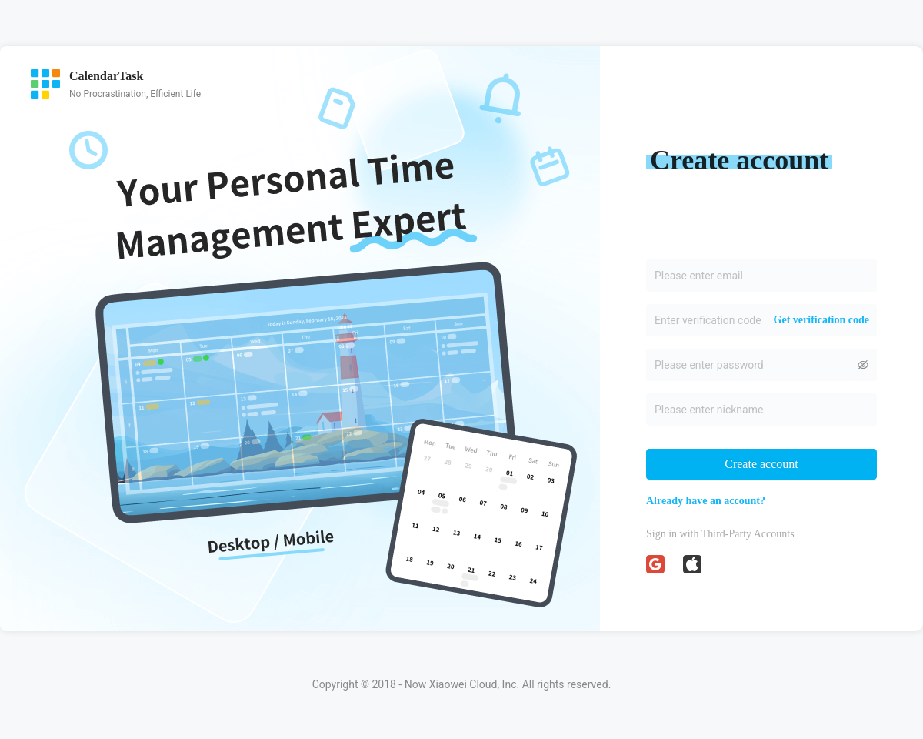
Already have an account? (705, 501)
